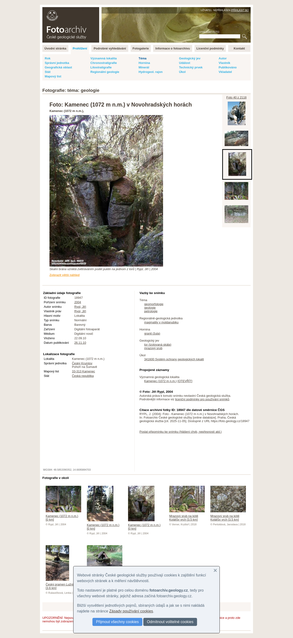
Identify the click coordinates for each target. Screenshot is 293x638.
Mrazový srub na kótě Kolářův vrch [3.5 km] (187, 516)
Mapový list (53, 76)
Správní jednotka (57, 63)
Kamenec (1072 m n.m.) (160, 381)
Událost (184, 63)
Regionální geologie (104, 72)
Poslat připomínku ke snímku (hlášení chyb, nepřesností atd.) (180, 431)
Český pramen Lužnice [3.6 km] (61, 584)
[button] (215, 570)
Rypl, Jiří (80, 306)
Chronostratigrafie (103, 63)
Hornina (144, 63)
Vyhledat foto (209, 32)
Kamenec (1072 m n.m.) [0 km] (63, 516)
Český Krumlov (82, 363)
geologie (149, 307)
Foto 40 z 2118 (236, 97)
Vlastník (224, 63)
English (93, 9)
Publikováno (228, 67)
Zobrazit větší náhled (64, 275)
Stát (47, 72)
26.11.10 (80, 342)
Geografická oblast (58, 67)
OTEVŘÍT (184, 381)
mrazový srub (153, 348)
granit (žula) (152, 333)
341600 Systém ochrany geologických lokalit (174, 359)
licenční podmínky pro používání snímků (202, 399)
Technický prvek (190, 67)
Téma (142, 58)
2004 (77, 302)
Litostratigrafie (101, 67)
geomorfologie (153, 304)
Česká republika (83, 376)
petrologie (150, 311)
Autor (223, 58)
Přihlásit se (240, 10)
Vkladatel (225, 72)
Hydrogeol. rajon (150, 72)
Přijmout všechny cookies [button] (117, 622)
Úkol (182, 72)
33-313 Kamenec (83, 371)
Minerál (143, 67)
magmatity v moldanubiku (161, 322)
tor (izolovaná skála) (157, 344)
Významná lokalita (103, 58)
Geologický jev (189, 58)
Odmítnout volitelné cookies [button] (170, 622)
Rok (47, 58)
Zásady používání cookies (131, 611)
